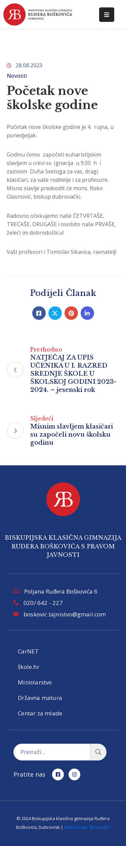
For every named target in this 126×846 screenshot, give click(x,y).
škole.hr (28, 667)
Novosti (17, 75)
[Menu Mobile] (106, 14)
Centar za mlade (40, 713)
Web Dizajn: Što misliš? (87, 827)
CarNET (28, 651)
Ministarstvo (35, 682)
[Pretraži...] (51, 752)
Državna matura (40, 698)
